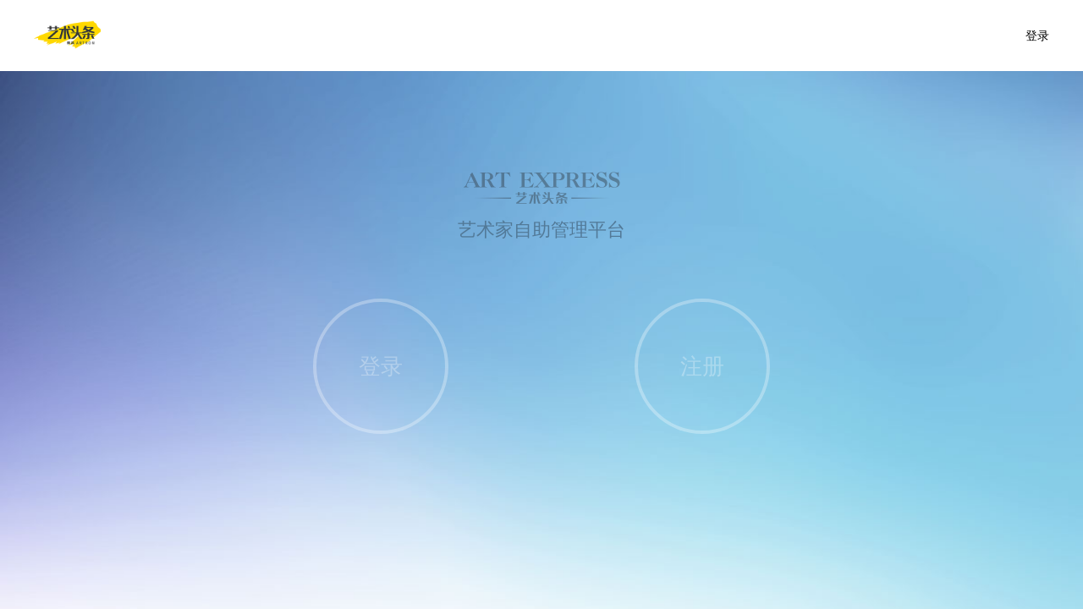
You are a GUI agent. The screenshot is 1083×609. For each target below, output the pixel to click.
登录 (1037, 35)
